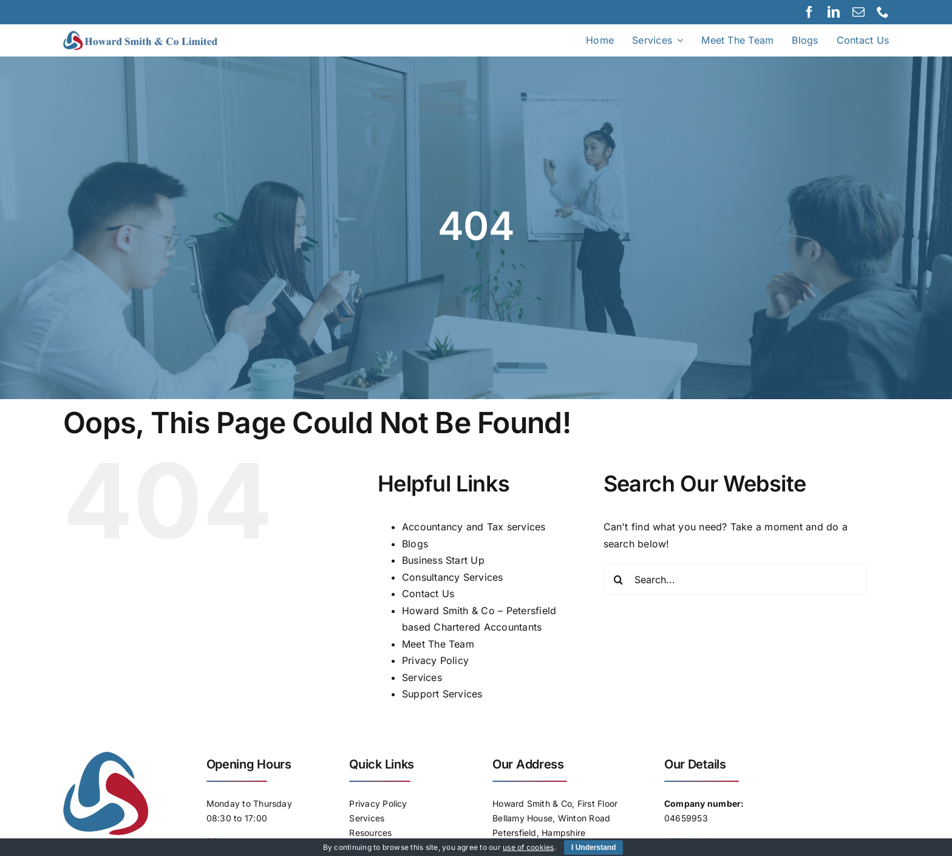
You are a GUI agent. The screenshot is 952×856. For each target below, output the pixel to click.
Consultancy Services (452, 577)
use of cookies (528, 847)
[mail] (858, 12)
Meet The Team (438, 644)
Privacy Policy (435, 660)
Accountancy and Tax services (474, 527)
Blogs (415, 544)
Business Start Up (443, 560)
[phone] (883, 12)
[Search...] (735, 579)
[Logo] (154, 35)
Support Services (442, 694)
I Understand (593, 847)
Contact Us (428, 593)
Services (422, 677)
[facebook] (809, 12)
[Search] (619, 579)
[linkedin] (834, 12)
